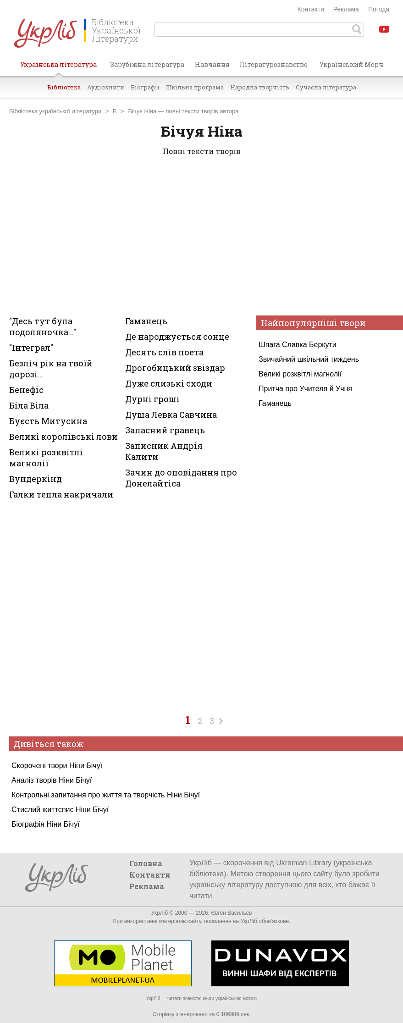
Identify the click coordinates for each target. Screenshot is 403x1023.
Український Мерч (351, 64)
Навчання (212, 64)
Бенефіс (26, 389)
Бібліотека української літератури (55, 111)
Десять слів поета (164, 352)
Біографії (145, 87)
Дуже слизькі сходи (168, 383)
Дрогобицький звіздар (175, 367)
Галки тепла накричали (61, 494)
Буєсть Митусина (48, 420)
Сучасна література (326, 87)
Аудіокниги (105, 87)
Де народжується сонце (177, 336)
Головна (145, 863)
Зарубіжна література (147, 64)
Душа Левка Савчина (171, 414)
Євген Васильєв (231, 913)
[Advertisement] (201, 237)
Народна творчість (259, 87)
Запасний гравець (165, 430)
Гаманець (275, 403)
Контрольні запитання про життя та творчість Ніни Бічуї (105, 795)
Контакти (311, 9)
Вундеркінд (35, 478)
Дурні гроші (152, 398)
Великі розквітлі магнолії (300, 374)
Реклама (346, 9)
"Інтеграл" (31, 347)
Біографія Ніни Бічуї (45, 824)
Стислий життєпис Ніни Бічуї (60, 809)
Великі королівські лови (63, 436)
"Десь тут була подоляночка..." (42, 326)
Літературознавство (273, 64)
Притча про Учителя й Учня (305, 389)
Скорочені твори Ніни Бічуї (56, 765)
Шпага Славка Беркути (298, 344)
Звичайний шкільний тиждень (309, 359)
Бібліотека (64, 87)
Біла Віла (29, 405)
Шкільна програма (195, 87)
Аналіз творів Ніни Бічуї (51, 780)
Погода (378, 9)
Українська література (58, 68)
